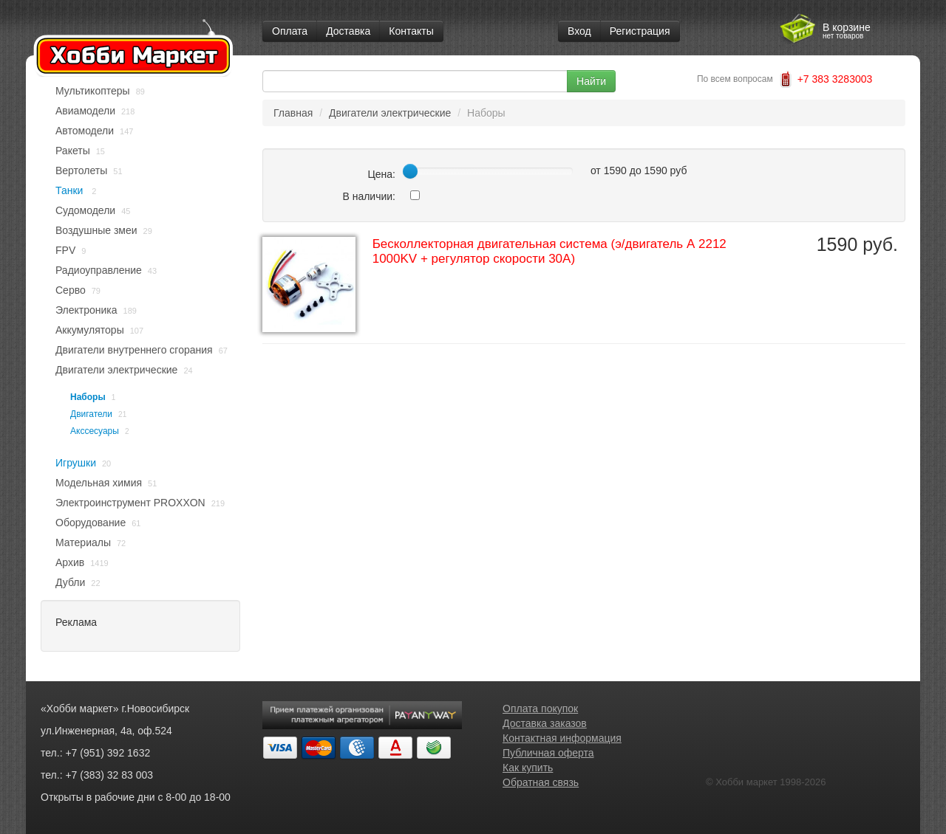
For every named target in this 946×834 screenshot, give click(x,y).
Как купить (528, 767)
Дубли (70, 582)
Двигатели (91, 414)
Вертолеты (81, 170)
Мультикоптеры (92, 91)
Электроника (86, 310)
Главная (293, 113)
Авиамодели (85, 111)
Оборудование (90, 522)
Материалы (83, 542)
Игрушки (75, 463)
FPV (65, 250)
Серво (70, 290)
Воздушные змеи (96, 230)
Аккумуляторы (89, 330)
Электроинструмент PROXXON (130, 503)
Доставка (348, 31)
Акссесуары (94, 431)
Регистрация (640, 31)
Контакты (411, 31)
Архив (69, 562)
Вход (579, 31)
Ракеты (72, 150)
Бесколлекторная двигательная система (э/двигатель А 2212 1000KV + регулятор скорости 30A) (549, 251)
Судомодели (85, 210)
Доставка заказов (545, 723)
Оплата (289, 31)
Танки (70, 190)
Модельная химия (98, 483)
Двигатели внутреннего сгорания (134, 350)
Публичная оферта (548, 753)
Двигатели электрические (116, 370)
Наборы (88, 397)
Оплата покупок (540, 708)
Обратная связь (541, 782)
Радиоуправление (98, 270)
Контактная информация (562, 738)
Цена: (381, 174)
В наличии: (368, 196)
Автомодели (84, 131)
